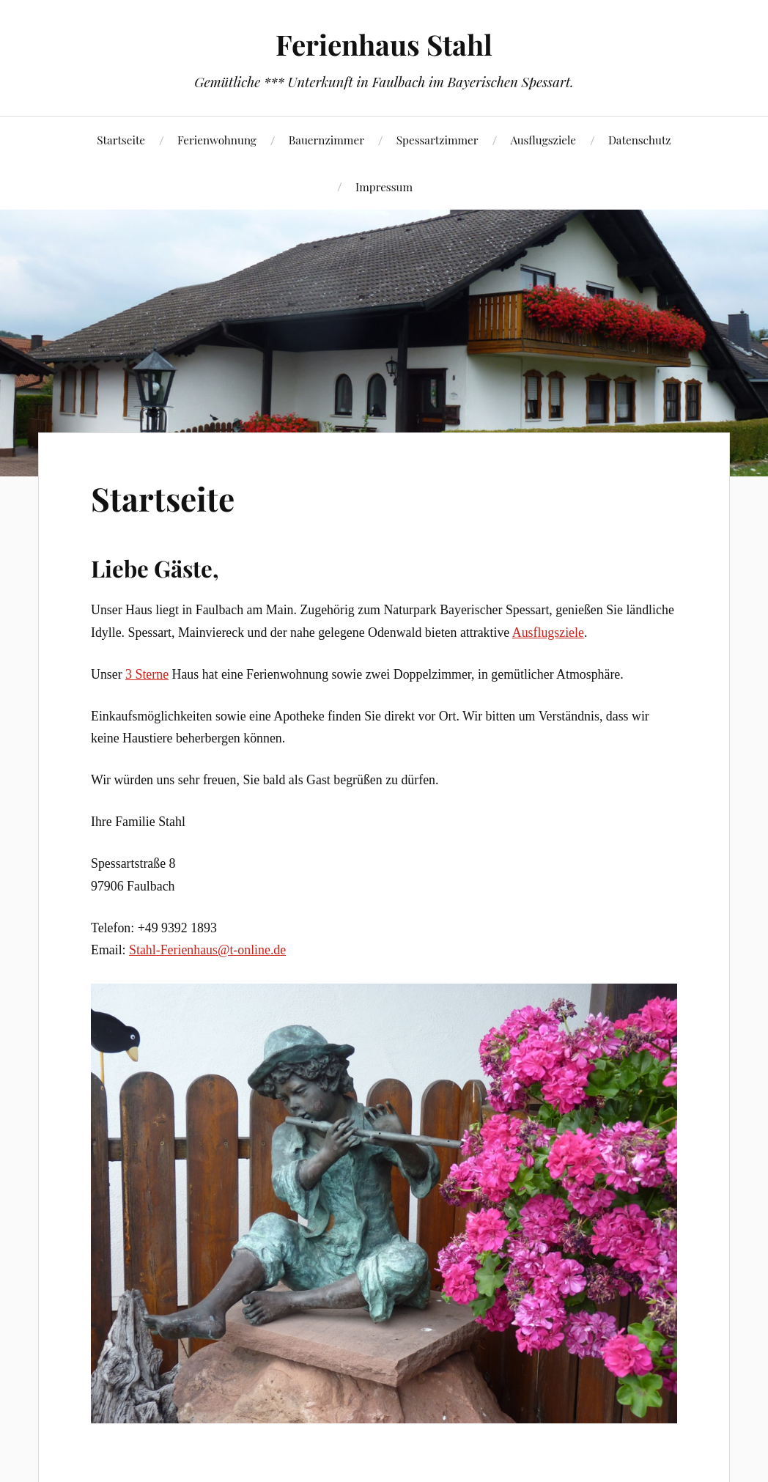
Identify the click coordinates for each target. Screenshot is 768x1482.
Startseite (121, 139)
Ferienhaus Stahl (384, 44)
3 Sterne (147, 674)
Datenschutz (639, 139)
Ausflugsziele (543, 139)
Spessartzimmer (437, 139)
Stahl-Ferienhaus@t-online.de (207, 950)
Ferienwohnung (216, 139)
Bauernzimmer (326, 139)
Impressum (384, 186)
